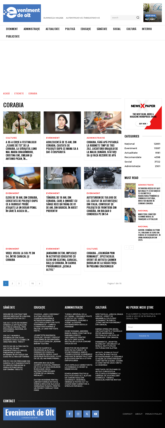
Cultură (11, 138)
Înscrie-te (144, 336)
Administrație (96, 138)
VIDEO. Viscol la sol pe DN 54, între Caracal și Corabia (20, 256)
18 (32, 283)
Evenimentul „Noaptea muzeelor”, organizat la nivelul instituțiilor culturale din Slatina (107, 345)
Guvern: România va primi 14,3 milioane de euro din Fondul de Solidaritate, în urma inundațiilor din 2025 (149, 235)
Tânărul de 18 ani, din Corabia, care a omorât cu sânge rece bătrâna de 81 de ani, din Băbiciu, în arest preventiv (62, 204)
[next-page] (39, 283)
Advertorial (150, 15)
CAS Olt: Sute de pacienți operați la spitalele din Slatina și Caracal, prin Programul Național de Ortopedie (15, 327)
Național (143, 211)
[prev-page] (127, 247)
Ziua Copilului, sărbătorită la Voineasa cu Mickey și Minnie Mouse (78, 367)
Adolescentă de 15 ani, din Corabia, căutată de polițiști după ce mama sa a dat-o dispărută (62, 147)
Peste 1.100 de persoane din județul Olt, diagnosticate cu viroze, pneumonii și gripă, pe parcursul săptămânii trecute (16, 365)
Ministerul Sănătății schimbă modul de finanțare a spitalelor (147, 216)
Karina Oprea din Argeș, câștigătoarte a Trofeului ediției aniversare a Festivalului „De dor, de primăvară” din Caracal (108, 333)
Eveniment (53, 138)
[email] (144, 327)
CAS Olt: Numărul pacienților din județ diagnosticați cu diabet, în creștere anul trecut (16, 339)
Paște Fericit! (150, 19)
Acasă (6, 93)
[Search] (138, 17)
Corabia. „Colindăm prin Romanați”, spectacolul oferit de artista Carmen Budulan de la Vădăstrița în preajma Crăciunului (102, 259)
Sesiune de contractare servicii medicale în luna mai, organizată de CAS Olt (16, 316)
